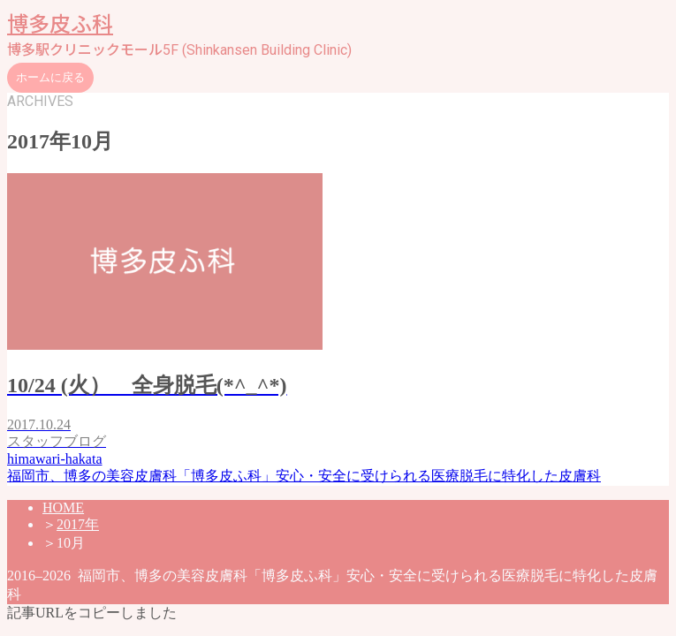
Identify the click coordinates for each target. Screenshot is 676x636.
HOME (63, 507)
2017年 (78, 524)
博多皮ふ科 (60, 24)
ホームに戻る (50, 77)
